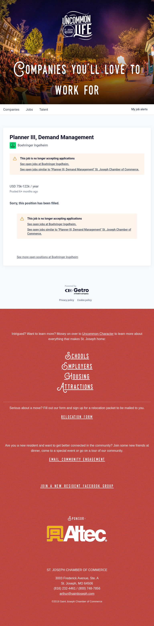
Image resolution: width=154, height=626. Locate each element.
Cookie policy (84, 300)
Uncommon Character (98, 333)
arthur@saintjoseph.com (77, 593)
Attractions (77, 387)
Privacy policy (66, 300)
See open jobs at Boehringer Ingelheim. (44, 164)
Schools (77, 356)
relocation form (77, 417)
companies (11, 109)
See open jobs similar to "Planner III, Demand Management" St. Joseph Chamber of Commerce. (79, 169)
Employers (77, 367)
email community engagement (77, 460)
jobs (29, 109)
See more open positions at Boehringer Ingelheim (47, 257)
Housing (77, 377)
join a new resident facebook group (77, 486)
